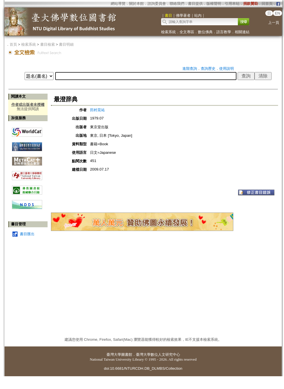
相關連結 (242, 32)
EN (277, 13)
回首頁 (267, 3)
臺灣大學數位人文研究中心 (158, 354)
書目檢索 (47, 44)
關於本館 (136, 3)
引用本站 (232, 3)
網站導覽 (118, 3)
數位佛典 (205, 32)
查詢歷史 (208, 68)
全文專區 (187, 32)
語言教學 (223, 32)
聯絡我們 (177, 3)
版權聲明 (213, 3)
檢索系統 (168, 32)
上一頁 (273, 22)
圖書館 (126, 354)
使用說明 (226, 68)
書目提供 (195, 3)
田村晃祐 (97, 110)
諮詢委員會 (157, 3)
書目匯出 (27, 234)
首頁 (13, 44)
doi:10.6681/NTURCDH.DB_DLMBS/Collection (143, 368)
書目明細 (66, 44)
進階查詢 (189, 68)
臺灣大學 (113, 354)
